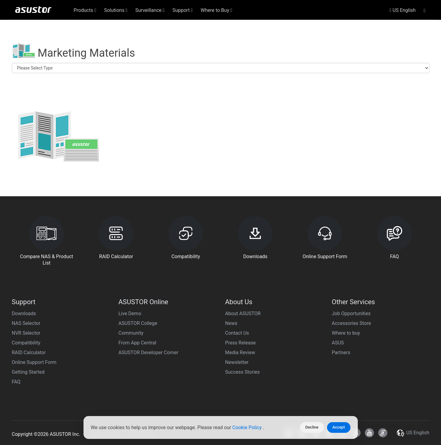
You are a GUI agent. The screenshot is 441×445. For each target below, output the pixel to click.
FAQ (16, 382)
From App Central (137, 343)
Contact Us (237, 333)
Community (131, 333)
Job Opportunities (351, 313)
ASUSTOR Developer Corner (149, 352)
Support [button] (182, 10)
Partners (341, 352)
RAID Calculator (29, 352)
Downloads (24, 313)
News (231, 323)
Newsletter (237, 362)
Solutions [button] (116, 10)
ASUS (338, 343)
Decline (311, 427)
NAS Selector (26, 323)
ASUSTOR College (138, 323)
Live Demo (130, 313)
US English (402, 10)
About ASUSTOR (243, 313)
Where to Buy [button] (216, 10)
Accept (339, 427)
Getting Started (28, 372)
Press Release (240, 343)
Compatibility (26, 343)
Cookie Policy (247, 427)
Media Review (240, 352)
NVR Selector (26, 333)
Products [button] (85, 10)
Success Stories (242, 372)
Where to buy (346, 333)
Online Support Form (34, 362)
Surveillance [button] (150, 10)
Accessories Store (351, 323)
